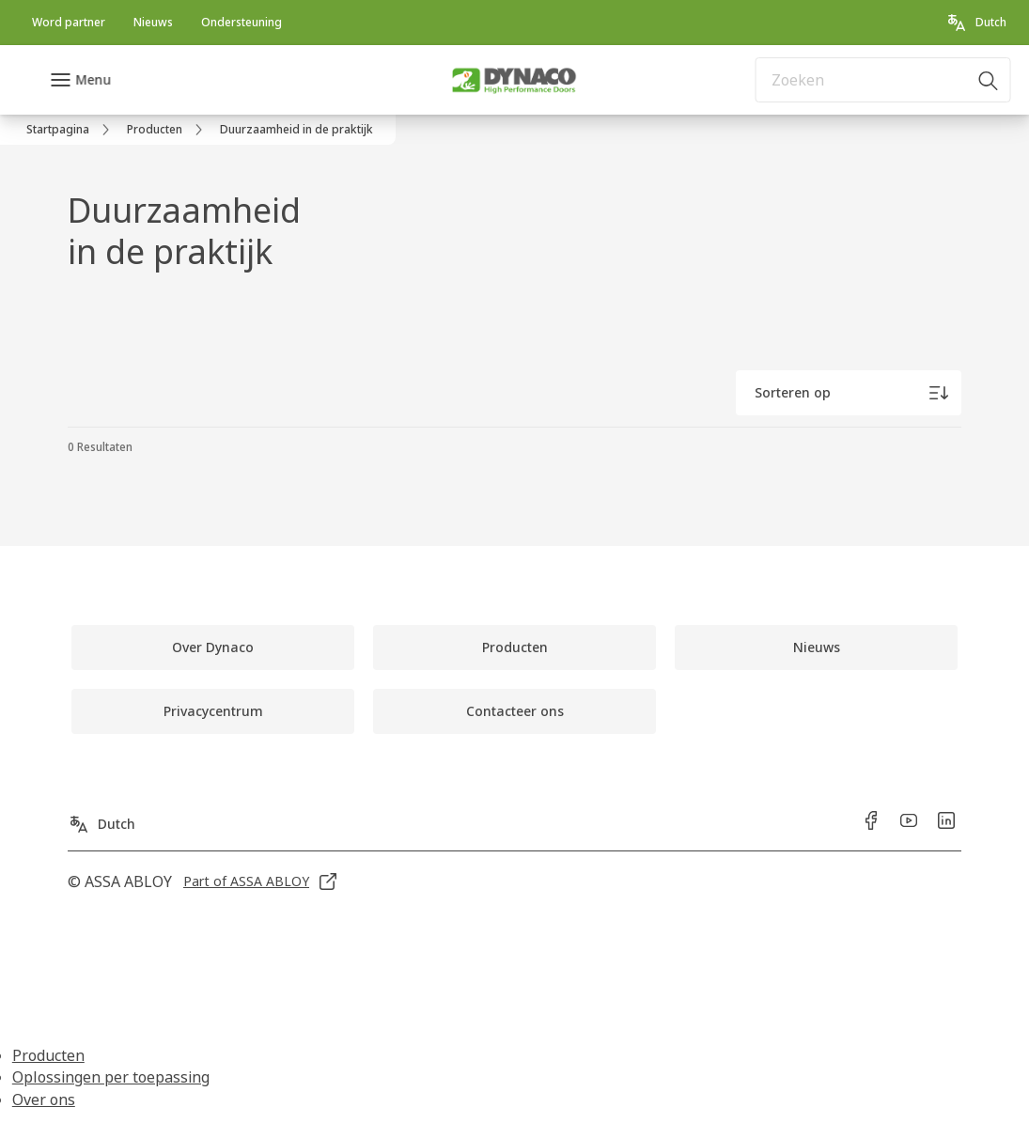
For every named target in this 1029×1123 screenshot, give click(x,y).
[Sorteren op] (848, 392)
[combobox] (883, 79)
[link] (68, 22)
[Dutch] (975, 22)
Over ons (43, 1099)
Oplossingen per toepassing (111, 1077)
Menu (93, 79)
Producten (48, 1055)
